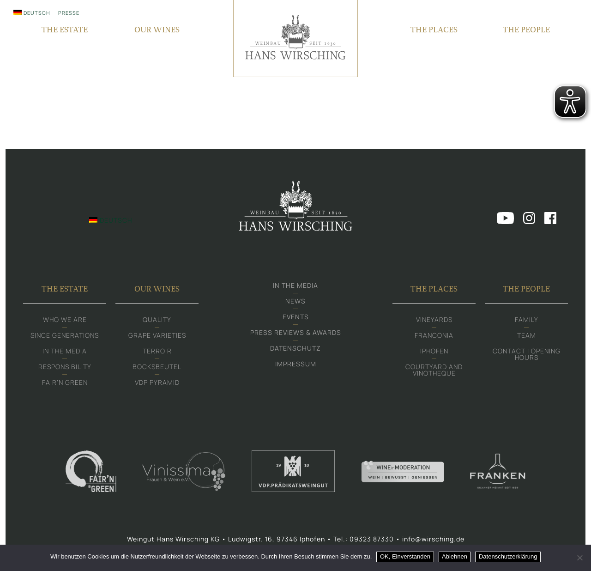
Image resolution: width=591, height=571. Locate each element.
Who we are (65, 319)
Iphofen (434, 350)
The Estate (65, 288)
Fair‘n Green (65, 382)
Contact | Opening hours (527, 354)
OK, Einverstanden (405, 556)
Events (296, 316)
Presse (68, 12)
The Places (434, 288)
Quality (157, 319)
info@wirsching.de (433, 539)
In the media (64, 350)
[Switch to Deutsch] (31, 12)
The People (526, 288)
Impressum (295, 363)
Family (526, 319)
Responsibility (64, 366)
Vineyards (434, 319)
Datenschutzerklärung (508, 556)
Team (526, 335)
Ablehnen (454, 556)
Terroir (157, 350)
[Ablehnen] (579, 557)
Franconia (434, 335)
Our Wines (157, 288)
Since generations (64, 335)
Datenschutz (295, 348)
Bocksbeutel (157, 366)
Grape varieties (157, 335)
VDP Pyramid (157, 382)
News (295, 301)
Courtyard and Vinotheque (434, 369)
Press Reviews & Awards (295, 332)
